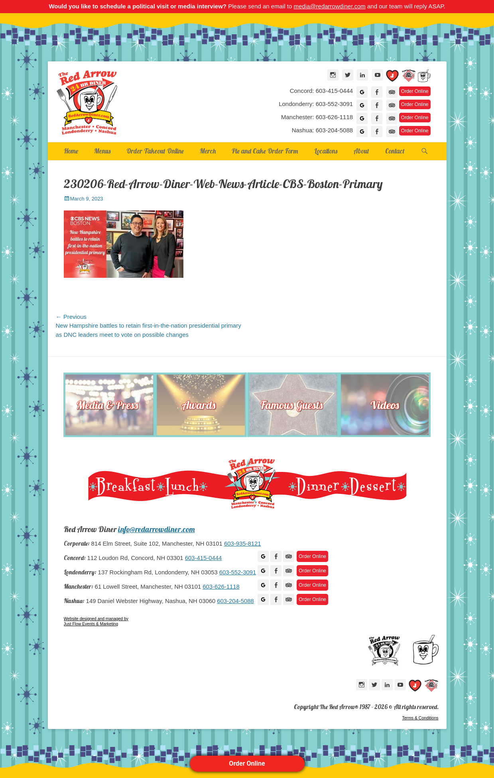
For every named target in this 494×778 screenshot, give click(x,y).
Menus (102, 151)
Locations (325, 151)
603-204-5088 (235, 601)
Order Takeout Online (155, 151)
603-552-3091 (237, 572)
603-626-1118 (221, 587)
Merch (208, 151)
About (361, 151)
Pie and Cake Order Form (265, 151)
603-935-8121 (242, 543)
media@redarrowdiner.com (329, 6)
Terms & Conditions (420, 717)
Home (71, 151)
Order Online (247, 763)
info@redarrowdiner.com (156, 529)
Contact (395, 151)
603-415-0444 (203, 558)
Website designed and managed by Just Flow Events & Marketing (96, 622)
